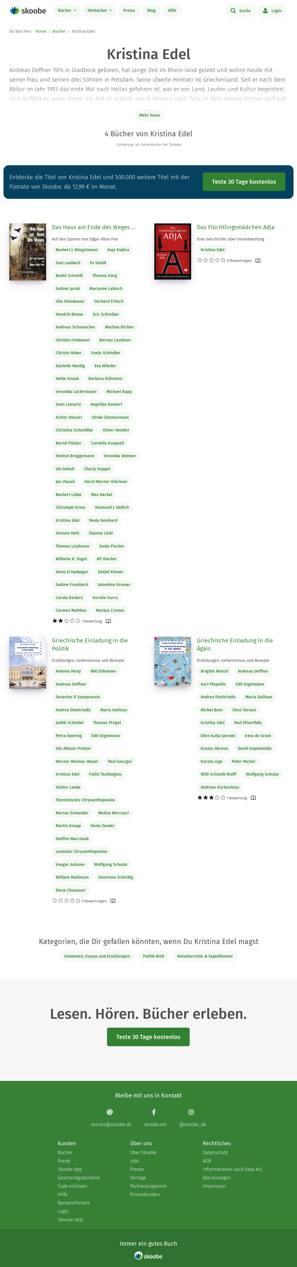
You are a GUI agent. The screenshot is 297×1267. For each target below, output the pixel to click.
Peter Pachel (243, 761)
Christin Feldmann (73, 340)
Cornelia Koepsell (107, 443)
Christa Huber (69, 352)
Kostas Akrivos (214, 748)
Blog (151, 10)
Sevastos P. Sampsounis (78, 697)
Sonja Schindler (105, 352)
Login (272, 10)
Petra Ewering (69, 735)
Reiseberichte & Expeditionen (205, 956)
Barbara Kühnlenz (105, 378)
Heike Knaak (67, 378)
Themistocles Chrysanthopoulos (85, 800)
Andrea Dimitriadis (73, 710)
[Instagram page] (192, 1118)
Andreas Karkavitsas (220, 787)
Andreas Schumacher (75, 327)
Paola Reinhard (103, 520)
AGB (207, 1161)
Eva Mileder (105, 365)
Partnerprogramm (148, 1186)
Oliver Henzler (116, 430)
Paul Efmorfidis (248, 722)
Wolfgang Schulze (110, 864)
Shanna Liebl (101, 533)
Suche (241, 10)
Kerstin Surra (105, 597)
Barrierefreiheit (74, 1203)
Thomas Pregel (107, 722)
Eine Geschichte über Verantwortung (230, 239)
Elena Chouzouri (71, 890)
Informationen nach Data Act (232, 1169)
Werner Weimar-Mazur (77, 761)
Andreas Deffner (71, 684)
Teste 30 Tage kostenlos (244, 181)
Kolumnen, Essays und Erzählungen (97, 956)
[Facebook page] (155, 1118)
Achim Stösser (69, 417)
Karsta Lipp (211, 761)
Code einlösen (72, 1186)
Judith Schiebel (70, 722)
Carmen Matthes (71, 610)
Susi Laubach (68, 262)
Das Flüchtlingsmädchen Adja (236, 227)
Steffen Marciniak (72, 838)
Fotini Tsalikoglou (105, 774)
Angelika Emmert (106, 404)
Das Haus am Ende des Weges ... (93, 227)
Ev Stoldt (98, 262)
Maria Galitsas (113, 710)
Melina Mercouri (113, 813)
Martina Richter (119, 327)
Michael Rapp (119, 391)
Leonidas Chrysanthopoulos (81, 851)
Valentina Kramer (114, 584)
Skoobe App (70, 1169)
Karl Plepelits (213, 684)
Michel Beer (212, 710)
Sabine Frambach (72, 584)
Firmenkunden (145, 1194)
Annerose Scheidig (115, 877)
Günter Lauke (68, 787)
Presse (137, 1169)
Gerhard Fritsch (109, 301)
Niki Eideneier (103, 671)
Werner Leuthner (115, 340)
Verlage (138, 1177)
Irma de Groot (258, 735)
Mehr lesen (149, 115)
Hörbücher (98, 10)
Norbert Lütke (69, 494)
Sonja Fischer (111, 546)
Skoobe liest (70, 1219)
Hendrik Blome (69, 314)
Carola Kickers (69, 597)
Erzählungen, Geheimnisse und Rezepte (88, 660)
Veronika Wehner (120, 455)
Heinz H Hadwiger (72, 572)
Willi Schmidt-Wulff (218, 774)
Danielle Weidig (70, 365)
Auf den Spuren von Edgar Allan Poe (85, 239)
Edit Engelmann (105, 735)
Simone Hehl (67, 533)
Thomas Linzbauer (73, 546)
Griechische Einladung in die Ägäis (235, 644)
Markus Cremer (110, 610)
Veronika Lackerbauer (76, 391)
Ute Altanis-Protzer (73, 748)
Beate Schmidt (69, 275)
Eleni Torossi (244, 710)
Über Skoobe (143, 1152)
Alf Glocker (107, 559)
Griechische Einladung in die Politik (90, 644)
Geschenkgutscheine (79, 1177)
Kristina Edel (67, 520)
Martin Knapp (68, 825)
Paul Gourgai (120, 761)
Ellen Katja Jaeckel (218, 735)
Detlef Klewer (111, 572)
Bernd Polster (69, 443)
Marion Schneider (72, 813)
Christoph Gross (71, 507)
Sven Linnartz (68, 404)
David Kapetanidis (255, 748)
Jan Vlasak (65, 481)
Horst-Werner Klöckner (106, 481)
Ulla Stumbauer (70, 301)
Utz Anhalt (65, 469)
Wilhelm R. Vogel (71, 559)
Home (40, 31)
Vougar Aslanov (70, 864)
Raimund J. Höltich (112, 507)
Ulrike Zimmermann (110, 417)
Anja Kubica (118, 249)
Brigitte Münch (214, 671)
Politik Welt (153, 956)
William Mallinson (72, 877)
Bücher (65, 10)
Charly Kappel (97, 469)
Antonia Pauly (68, 671)
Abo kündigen (217, 1177)
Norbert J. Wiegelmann (77, 249)
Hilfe (172, 10)
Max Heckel (101, 494)
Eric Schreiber (106, 314)
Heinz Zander (102, 825)
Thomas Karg (105, 275)
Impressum (214, 1186)
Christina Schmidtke (74, 430)
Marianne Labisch (105, 288)
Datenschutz (215, 1152)
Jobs (134, 1161)
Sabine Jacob (68, 288)
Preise (129, 10)
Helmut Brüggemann (75, 455)
